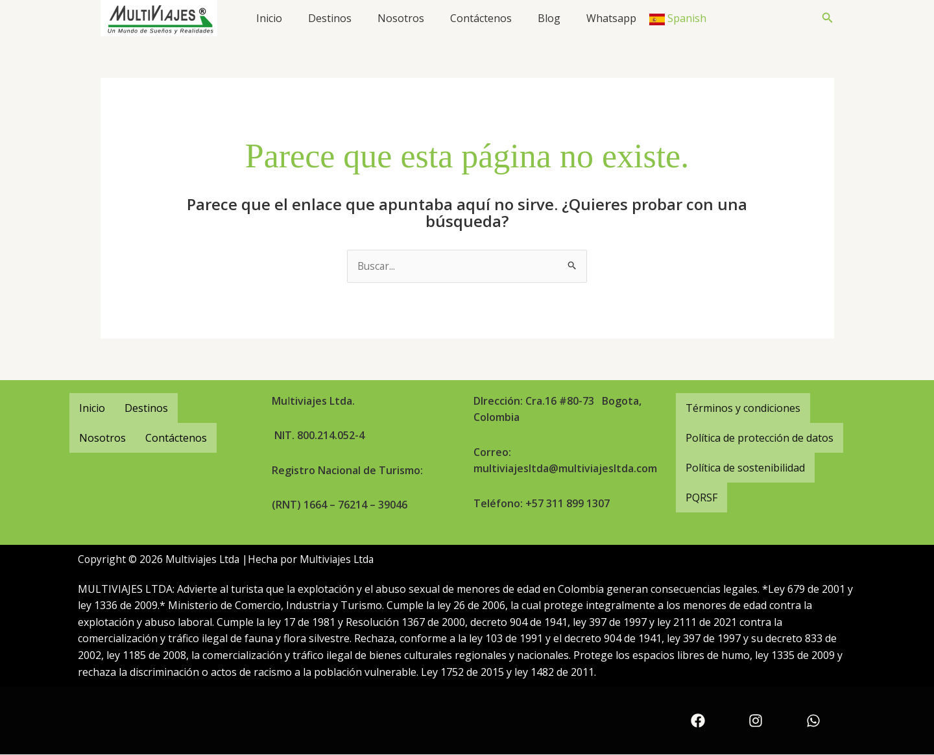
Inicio (269, 18)
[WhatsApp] (813, 721)
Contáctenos (481, 18)
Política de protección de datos (759, 438)
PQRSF (701, 497)
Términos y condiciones (743, 408)
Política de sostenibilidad (745, 468)
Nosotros (400, 18)
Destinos (330, 18)
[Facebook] (698, 721)
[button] (827, 18)
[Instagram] (755, 721)
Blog (549, 18)
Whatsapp (611, 18)
